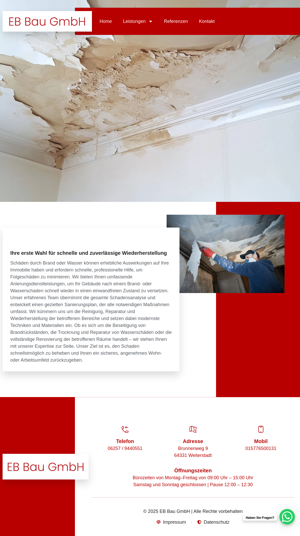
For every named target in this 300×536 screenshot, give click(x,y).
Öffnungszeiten (193, 470)
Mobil (261, 441)
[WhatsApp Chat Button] (287, 516)
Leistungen (138, 21)
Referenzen (176, 21)
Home (106, 21)
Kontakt (207, 21)
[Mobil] (261, 429)
